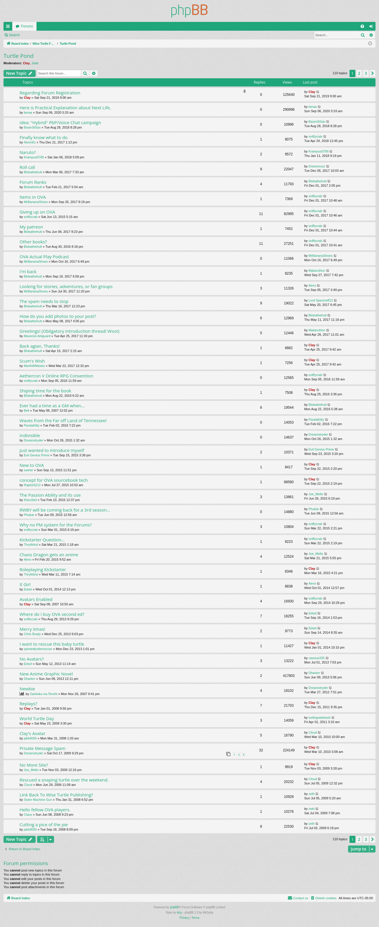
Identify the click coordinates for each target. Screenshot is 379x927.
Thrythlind (31, 544)
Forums (27, 26)
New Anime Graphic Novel (46, 674)
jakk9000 (30, 738)
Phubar (29, 515)
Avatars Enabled (36, 599)
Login (32, 35)
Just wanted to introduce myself (52, 450)
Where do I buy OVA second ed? (52, 614)
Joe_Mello (316, 494)
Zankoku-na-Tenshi (44, 694)
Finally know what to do (44, 137)
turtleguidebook (320, 717)
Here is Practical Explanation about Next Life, (65, 107)
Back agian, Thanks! (40, 346)
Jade (35, 63)
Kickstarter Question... (42, 540)
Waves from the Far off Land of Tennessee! (63, 420)
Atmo (312, 285)
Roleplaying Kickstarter (43, 569)
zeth (312, 794)
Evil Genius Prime (36, 455)
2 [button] (359, 73)
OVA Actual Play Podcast (44, 256)
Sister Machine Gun (38, 799)
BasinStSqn (32, 127)
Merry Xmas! (32, 629)
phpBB (174, 907)
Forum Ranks (33, 182)
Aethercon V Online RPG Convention (56, 376)
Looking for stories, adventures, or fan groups (66, 286)
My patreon (31, 227)
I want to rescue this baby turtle (52, 644)
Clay (26, 63)
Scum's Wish (32, 361)
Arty (179, 912)
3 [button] (366, 73)
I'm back (28, 271)
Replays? (28, 703)
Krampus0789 (34, 157)
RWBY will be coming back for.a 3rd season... (65, 510)
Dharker (29, 678)
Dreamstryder (34, 440)
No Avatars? (32, 659)
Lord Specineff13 (321, 300)
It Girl (25, 584)
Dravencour (317, 166)
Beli (26, 410)
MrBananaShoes (36, 202)
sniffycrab (315, 136)
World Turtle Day (37, 718)
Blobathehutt (33, 172)
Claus (28, 814)
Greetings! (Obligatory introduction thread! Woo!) (69, 331)
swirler (28, 470)
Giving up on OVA (37, 212)
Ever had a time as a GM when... (52, 405)
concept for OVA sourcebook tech (54, 480)
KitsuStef (30, 500)
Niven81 (30, 142)
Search (14, 35)
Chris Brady (32, 634)
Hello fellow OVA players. (45, 809)
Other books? (33, 242)
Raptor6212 (32, 485)
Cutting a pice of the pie (44, 824)
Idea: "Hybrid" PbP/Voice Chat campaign (60, 122)
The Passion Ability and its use (50, 495)
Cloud (313, 732)
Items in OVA (33, 197)
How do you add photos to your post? (58, 316)
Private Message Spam (42, 748)
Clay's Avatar (33, 733)
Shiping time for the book (45, 391)
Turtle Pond (19, 56)
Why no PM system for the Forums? (56, 525)
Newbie (27, 689)
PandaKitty (31, 425)
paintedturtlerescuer (38, 649)
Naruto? (28, 152)
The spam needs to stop (44, 301)
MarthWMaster (34, 366)
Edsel (28, 589)
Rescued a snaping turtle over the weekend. (64, 780)
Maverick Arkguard (37, 336)
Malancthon (317, 270)
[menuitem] (362, 26)
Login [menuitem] (372, 27)
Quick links (9, 27)
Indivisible (30, 435)
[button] (372, 73)
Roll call (27, 167)
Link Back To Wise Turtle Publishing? (56, 795)
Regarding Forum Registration (50, 93)
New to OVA (32, 465)
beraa (28, 112)
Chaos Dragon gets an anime (49, 554)
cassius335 (317, 658)
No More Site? (34, 765)
